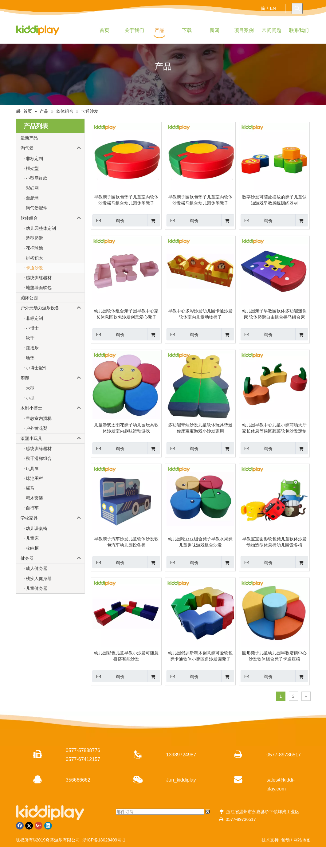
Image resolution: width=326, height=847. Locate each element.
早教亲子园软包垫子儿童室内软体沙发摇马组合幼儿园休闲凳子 (126, 200)
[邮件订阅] (160, 812)
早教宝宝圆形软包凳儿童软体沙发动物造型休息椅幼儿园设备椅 (274, 541)
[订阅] (208, 812)
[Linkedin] (48, 825)
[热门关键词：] (297, 8)
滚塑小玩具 (52, 438)
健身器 (52, 558)
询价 (108, 220)
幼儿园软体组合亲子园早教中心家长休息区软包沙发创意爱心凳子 (126, 314)
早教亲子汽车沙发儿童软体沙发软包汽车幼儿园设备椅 (126, 541)
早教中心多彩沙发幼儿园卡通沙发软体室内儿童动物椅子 (200, 314)
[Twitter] (29, 825)
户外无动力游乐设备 (52, 308)
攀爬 (52, 378)
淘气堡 (52, 148)
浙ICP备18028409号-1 (103, 839)
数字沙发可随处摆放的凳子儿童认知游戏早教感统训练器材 (274, 200)
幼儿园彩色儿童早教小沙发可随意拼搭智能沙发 (126, 655)
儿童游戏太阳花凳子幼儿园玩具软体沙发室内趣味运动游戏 (126, 427)
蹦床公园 (29, 297)
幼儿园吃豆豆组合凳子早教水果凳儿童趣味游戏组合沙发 (200, 541)
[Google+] (38, 825)
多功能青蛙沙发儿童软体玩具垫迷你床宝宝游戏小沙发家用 (200, 427)
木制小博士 (52, 408)
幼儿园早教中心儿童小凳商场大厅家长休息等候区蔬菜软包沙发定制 (274, 427)
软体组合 (52, 218)
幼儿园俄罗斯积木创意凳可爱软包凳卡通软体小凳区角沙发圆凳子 (200, 655)
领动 (285, 839)
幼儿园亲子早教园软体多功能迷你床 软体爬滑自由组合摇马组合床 (274, 314)
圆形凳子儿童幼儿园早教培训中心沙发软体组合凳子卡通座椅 (274, 655)
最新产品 (29, 137)
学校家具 (52, 518)
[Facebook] (20, 825)
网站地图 (302, 839)
